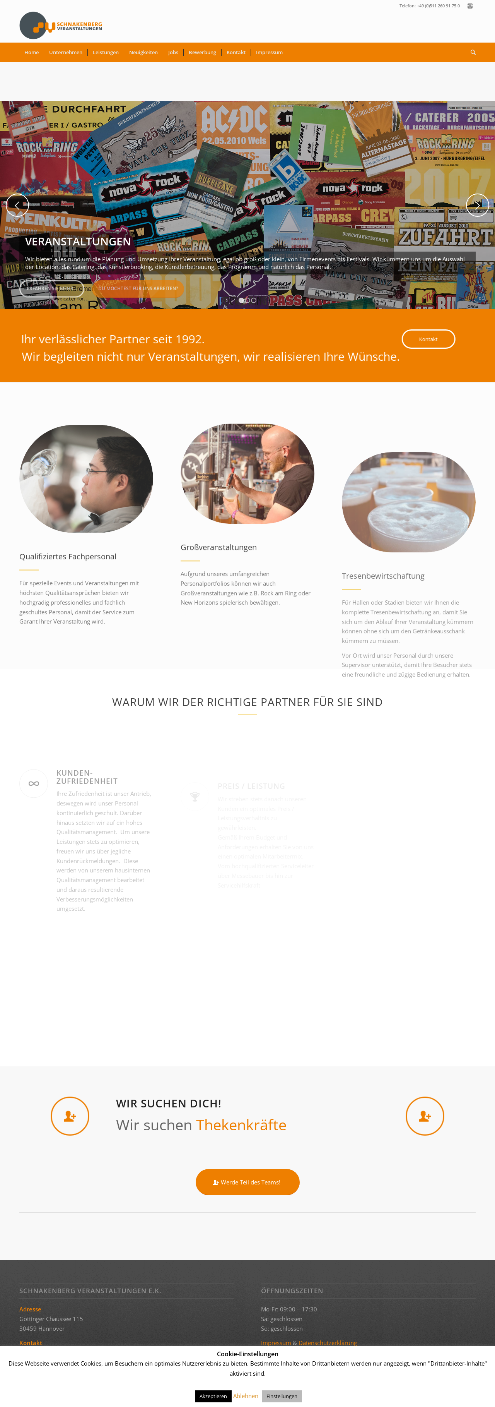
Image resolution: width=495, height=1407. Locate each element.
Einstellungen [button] (281, 1396)
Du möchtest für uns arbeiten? (138, 286)
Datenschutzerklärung (328, 1343)
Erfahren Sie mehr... (52, 286)
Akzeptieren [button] (213, 1396)
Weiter (477, 205)
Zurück (17, 205)
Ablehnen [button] (245, 1396)
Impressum (276, 1343)
